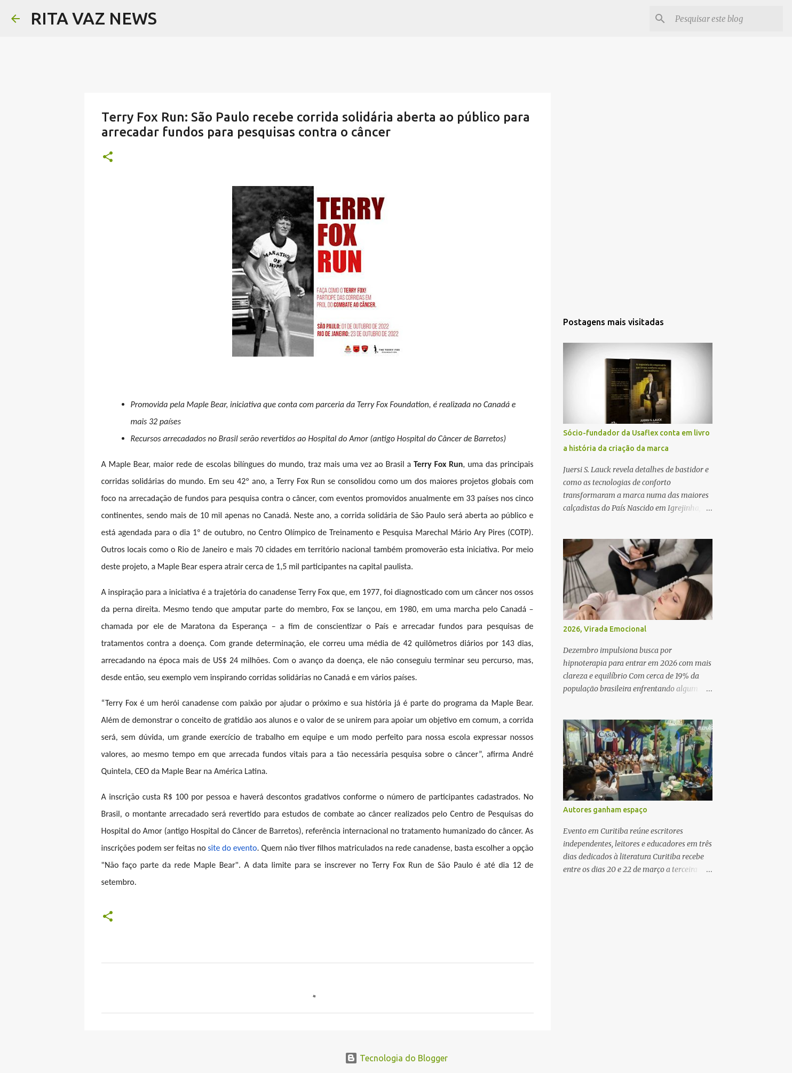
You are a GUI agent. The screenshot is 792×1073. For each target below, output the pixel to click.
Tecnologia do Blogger (396, 1058)
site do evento (232, 848)
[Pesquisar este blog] (727, 18)
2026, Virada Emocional (604, 629)
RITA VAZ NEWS (93, 18)
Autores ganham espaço (605, 809)
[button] (107, 157)
